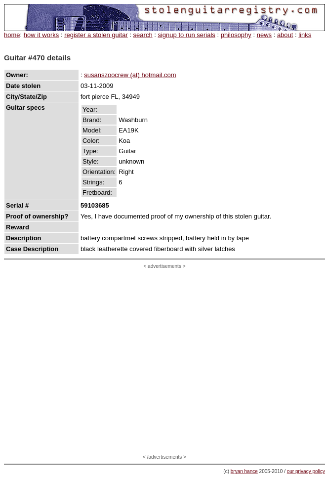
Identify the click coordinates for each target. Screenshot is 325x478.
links (304, 35)
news (264, 35)
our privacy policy (306, 471)
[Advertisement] (92, 361)
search (143, 35)
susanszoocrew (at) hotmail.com (130, 75)
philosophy (236, 35)
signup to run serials (186, 35)
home (12, 35)
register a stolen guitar (96, 35)
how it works (41, 35)
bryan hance (244, 471)
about (285, 35)
